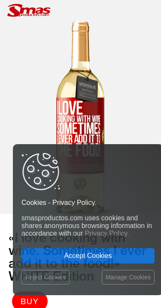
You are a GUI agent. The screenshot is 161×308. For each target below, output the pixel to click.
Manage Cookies (128, 277)
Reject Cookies (45, 277)
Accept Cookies (88, 255)
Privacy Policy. (107, 233)
